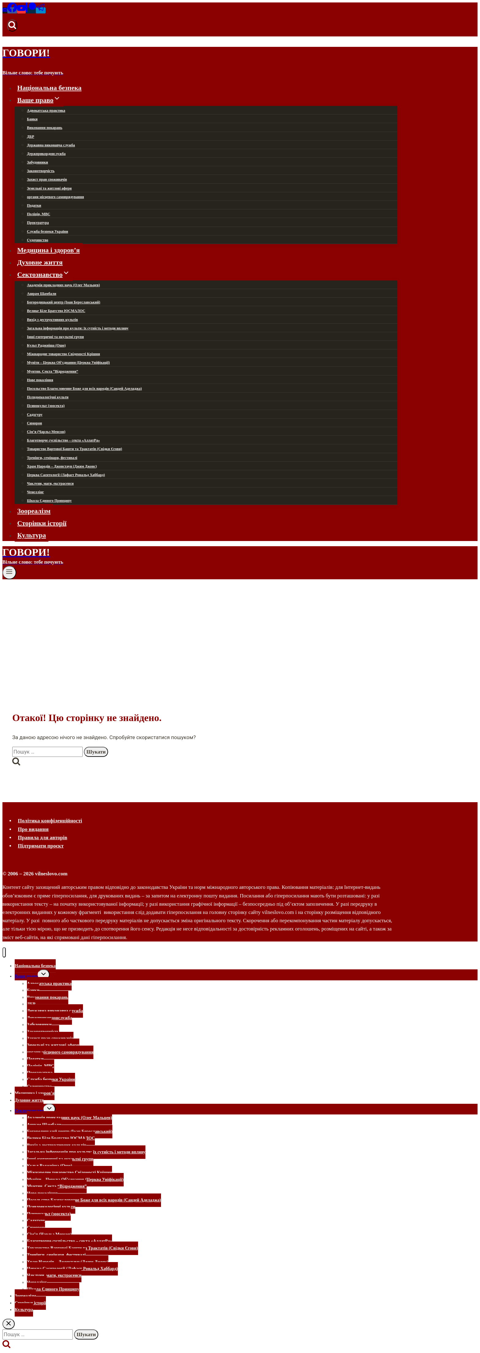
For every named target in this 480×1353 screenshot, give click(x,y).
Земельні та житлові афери (49, 188)
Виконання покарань (44, 128)
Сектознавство (29, 1110)
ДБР (30, 136)
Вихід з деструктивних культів (52, 320)
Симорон (34, 423)
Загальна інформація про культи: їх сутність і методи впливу (78, 328)
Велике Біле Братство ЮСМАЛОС (56, 311)
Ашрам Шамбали (41, 293)
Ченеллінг (35, 492)
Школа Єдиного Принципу (49, 500)
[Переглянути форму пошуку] (12, 25)
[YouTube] (21, 10)
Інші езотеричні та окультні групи (55, 337)
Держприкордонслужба (46, 154)
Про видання (33, 829)
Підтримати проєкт (41, 846)
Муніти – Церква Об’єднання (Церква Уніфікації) (68, 362)
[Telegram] (41, 10)
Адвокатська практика (46, 110)
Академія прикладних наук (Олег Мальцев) (63, 285)
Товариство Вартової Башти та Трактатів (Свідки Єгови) (74, 449)
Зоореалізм (34, 511)
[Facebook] (12, 10)
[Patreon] (31, 10)
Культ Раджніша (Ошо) (46, 345)
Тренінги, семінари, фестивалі (52, 458)
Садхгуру (35, 414)
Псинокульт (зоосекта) (46, 406)
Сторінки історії (41, 523)
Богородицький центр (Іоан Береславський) (63, 302)
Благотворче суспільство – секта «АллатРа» (63, 440)
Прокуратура (38, 222)
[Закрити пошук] (8, 1324)
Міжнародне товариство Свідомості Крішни (63, 354)
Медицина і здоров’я (48, 250)
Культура (31, 535)
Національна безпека (49, 88)
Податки (34, 205)
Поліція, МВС (38, 214)
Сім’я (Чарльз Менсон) (46, 432)
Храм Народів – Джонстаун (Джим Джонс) (62, 466)
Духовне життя (39, 262)
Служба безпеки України (47, 231)
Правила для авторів (42, 837)
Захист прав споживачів (47, 179)
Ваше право (26, 976)
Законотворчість (40, 171)
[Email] (4, 10)
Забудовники (37, 162)
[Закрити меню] (4, 952)
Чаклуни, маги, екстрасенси (50, 483)
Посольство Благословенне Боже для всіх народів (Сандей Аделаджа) (84, 388)
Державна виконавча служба (51, 145)
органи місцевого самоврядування (55, 197)
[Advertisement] (240, 625)
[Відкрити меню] (9, 572)
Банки (32, 119)
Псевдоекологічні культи (48, 397)
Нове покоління (40, 380)
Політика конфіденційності (50, 821)
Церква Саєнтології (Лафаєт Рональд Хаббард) (66, 475)
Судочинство (37, 240)
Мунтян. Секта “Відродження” (52, 371)
